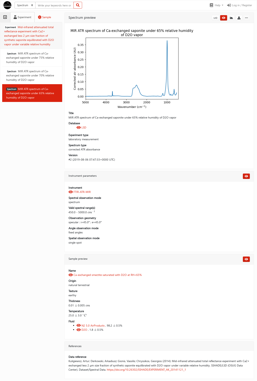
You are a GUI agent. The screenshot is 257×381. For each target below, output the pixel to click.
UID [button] (215, 18)
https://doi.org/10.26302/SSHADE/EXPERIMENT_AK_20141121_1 (146, 369)
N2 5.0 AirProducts (91, 325)
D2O (82, 330)
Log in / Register (239, 5)
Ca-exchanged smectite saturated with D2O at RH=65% (105, 275)
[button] (216, 5)
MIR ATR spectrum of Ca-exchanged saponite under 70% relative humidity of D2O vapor (30, 75)
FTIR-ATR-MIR (80, 192)
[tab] (5, 17)
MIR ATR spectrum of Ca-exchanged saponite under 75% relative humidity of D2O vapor (30, 57)
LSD (81, 127)
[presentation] (91, 212)
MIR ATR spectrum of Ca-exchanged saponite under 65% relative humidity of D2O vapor (30, 93)
